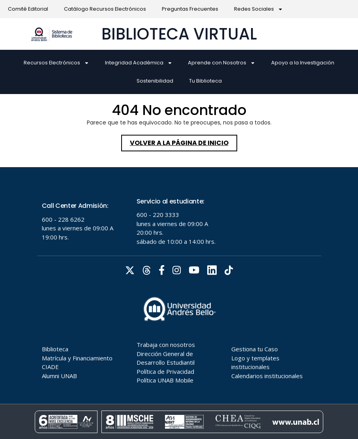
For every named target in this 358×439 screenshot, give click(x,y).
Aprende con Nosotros (221, 63)
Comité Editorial (28, 9)
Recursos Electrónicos (56, 63)
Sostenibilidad (155, 80)
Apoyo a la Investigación (302, 62)
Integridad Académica (138, 63)
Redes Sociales (258, 9)
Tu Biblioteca (205, 80)
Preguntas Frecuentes (190, 9)
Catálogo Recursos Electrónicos (105, 9)
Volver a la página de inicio (183, 141)
